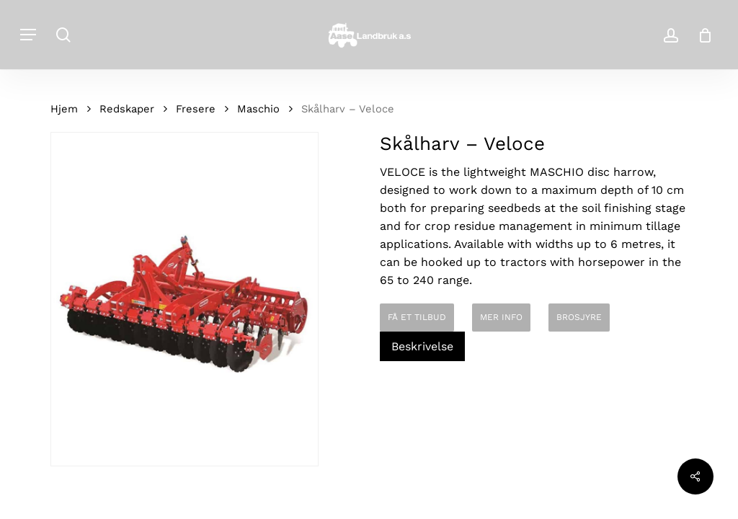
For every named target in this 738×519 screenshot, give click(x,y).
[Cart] (700, 34)
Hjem (64, 108)
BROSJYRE (579, 317)
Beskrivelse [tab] (422, 346)
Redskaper (126, 108)
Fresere (195, 108)
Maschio (258, 108)
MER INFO (501, 317)
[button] (28, 34)
